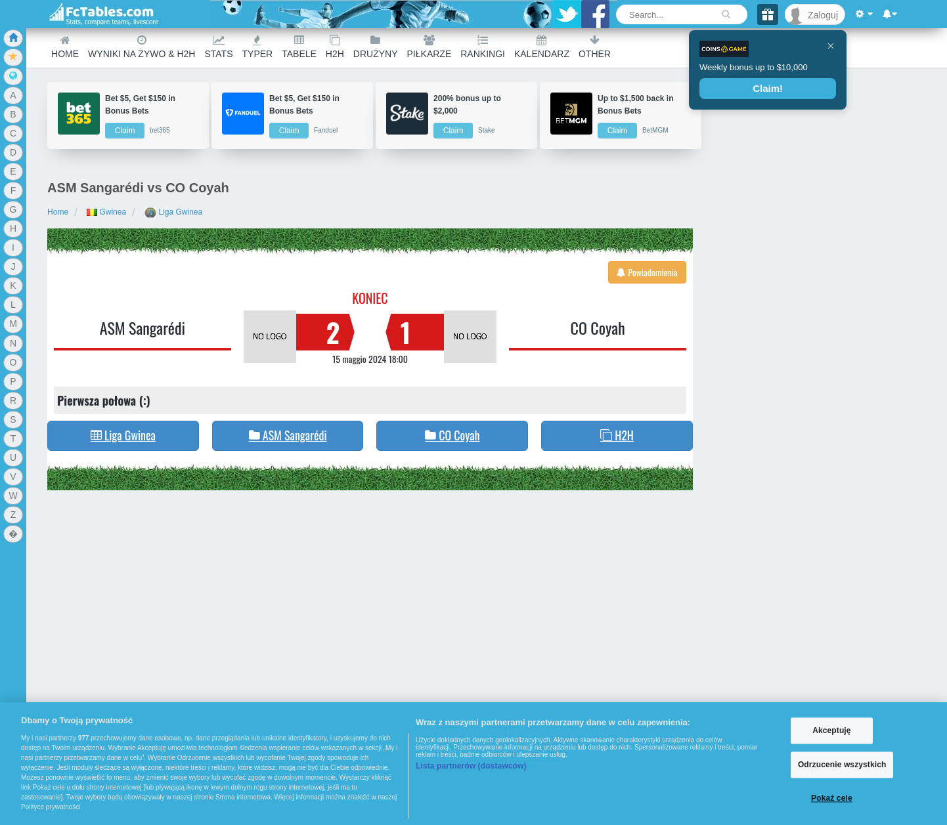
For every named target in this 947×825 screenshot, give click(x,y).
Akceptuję (831, 730)
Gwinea (106, 212)
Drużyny (375, 47)
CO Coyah (598, 327)
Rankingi (482, 47)
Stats (218, 47)
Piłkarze (429, 47)
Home (65, 47)
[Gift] (767, 14)
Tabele (299, 47)
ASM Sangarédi (142, 327)
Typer (257, 47)
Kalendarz (541, 47)
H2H (335, 47)
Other (595, 47)
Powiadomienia (647, 272)
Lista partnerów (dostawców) (471, 766)
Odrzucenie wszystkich (842, 764)
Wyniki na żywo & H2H (141, 47)
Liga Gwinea (173, 212)
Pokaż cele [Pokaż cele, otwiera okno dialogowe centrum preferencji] (831, 798)
